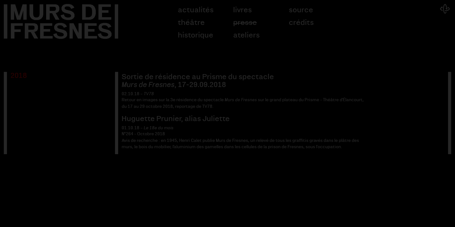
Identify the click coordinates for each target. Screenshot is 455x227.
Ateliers (246, 35)
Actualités (196, 10)
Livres (242, 10)
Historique (195, 35)
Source (301, 10)
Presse (245, 22)
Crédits (301, 22)
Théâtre (191, 22)
